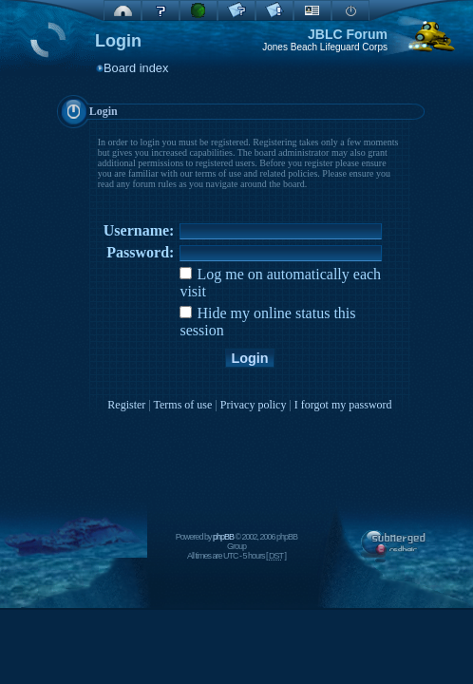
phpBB (223, 537)
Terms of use (183, 404)
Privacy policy (253, 404)
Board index (136, 68)
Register (126, 404)
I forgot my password (343, 404)
